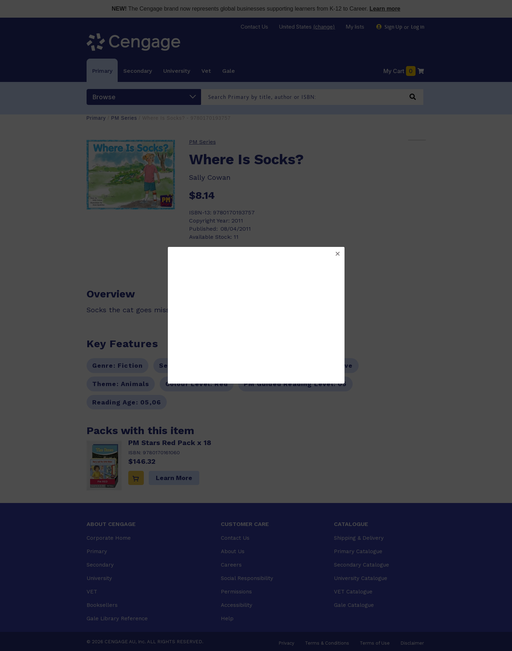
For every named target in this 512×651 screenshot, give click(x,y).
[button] (337, 254)
